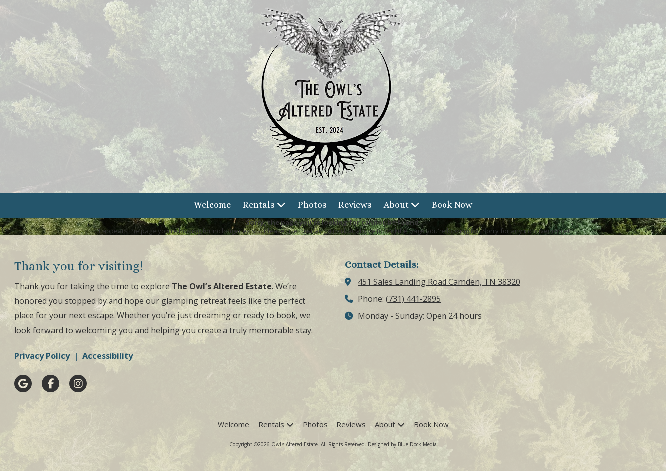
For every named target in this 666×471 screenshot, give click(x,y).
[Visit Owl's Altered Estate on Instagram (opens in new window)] (78, 383)
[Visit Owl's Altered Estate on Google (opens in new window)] (23, 383)
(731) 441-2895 (413, 298)
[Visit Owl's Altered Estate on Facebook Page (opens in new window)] (50, 383)
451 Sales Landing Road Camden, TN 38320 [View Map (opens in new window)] (439, 281)
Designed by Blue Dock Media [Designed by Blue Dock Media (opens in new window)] (402, 444)
